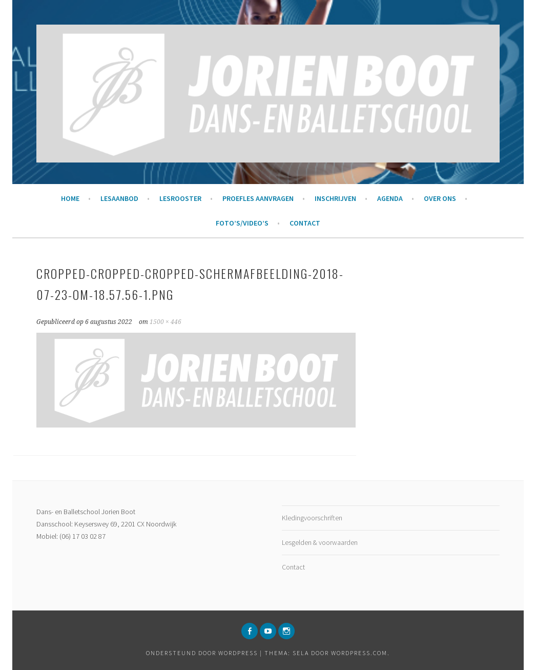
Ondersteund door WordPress (202, 653)
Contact (305, 223)
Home (70, 198)
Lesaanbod (119, 198)
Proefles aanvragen (258, 198)
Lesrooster (180, 198)
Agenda (390, 198)
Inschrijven (335, 198)
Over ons (440, 198)
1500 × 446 (165, 322)
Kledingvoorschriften (312, 517)
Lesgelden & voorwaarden (320, 542)
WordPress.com (359, 653)
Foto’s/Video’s (242, 223)
